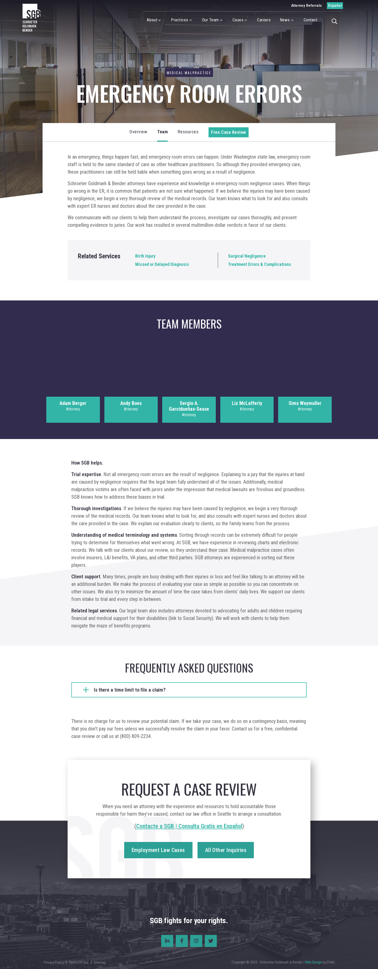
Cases (238, 19)
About (152, 19)
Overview (138, 131)
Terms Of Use (78, 962)
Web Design (313, 962)
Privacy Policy (54, 962)
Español (335, 5)
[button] (336, 21)
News (285, 19)
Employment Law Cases (158, 850)
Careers (264, 19)
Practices (179, 19)
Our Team (210, 19)
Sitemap (100, 962)
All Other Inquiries (225, 850)
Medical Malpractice (189, 72)
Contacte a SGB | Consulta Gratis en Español (189, 826)
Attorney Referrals (306, 5)
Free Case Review (228, 132)
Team (162, 131)
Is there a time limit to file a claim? (129, 690)
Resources (188, 131)
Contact (310, 19)
